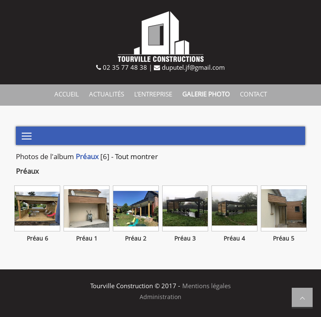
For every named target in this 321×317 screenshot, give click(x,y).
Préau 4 (234, 238)
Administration (160, 297)
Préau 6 (37, 238)
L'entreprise (153, 94)
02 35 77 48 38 (124, 67)
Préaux (87, 156)
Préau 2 (135, 238)
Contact (253, 94)
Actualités (106, 94)
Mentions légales (206, 285)
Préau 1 (86, 238)
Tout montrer (136, 156)
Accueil (66, 94)
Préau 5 (283, 238)
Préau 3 (185, 238)
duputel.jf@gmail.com (192, 67)
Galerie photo (206, 94)
